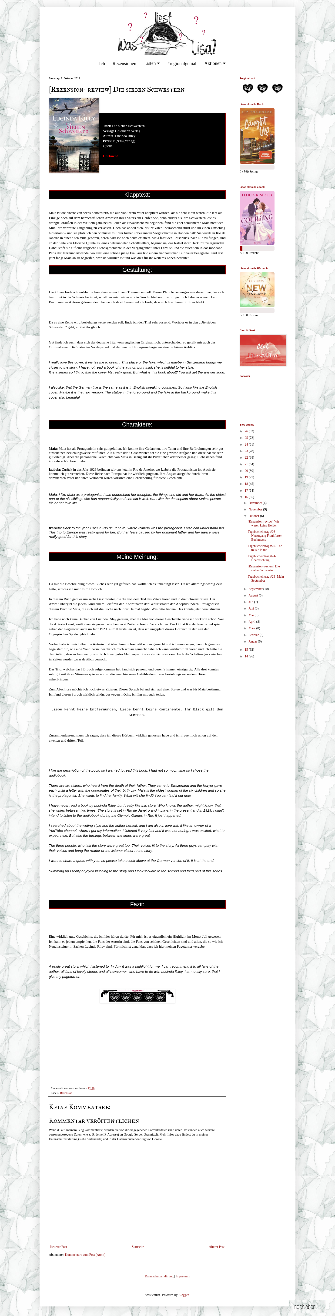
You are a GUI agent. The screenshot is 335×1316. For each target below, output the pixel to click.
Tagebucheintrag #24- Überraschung (262, 558)
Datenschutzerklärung (159, 1276)
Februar (253, 635)
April (252, 621)
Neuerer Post (58, 1247)
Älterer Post (216, 1247)
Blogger (183, 1295)
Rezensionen (124, 63)
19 (247, 477)
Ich (102, 63)
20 (247, 471)
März (252, 628)
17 (247, 490)
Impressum (183, 1276)
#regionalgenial (182, 63)
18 (247, 484)
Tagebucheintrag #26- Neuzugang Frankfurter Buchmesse (265, 535)
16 (247, 497)
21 (247, 464)
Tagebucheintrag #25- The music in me (265, 548)
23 (247, 451)
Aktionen (214, 63)
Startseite (138, 1247)
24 (247, 444)
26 (247, 431)
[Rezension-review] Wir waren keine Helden (263, 523)
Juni (251, 608)
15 (247, 649)
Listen (152, 63)
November (255, 509)
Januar (253, 641)
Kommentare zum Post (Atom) (85, 1254)
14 (247, 656)
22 (247, 457)
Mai (251, 615)
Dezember (255, 503)
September (255, 589)
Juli (251, 602)
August (253, 595)
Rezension (66, 1093)
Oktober (254, 516)
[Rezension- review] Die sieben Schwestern (264, 568)
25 (247, 438)
